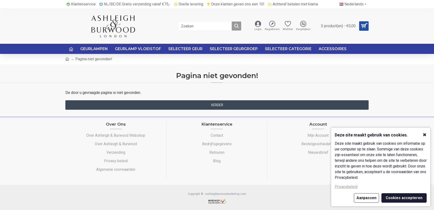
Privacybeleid (346, 186)
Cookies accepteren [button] (404, 198)
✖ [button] (425, 135)
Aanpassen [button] (366, 198)
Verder (217, 105)
